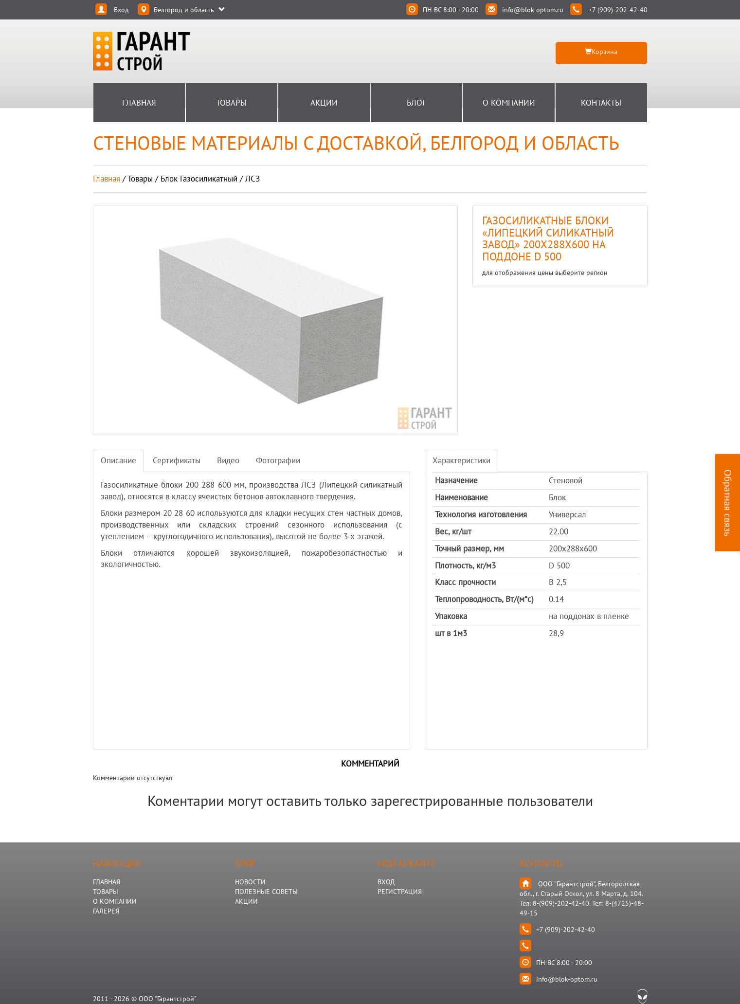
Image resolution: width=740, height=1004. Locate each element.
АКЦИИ (246, 901)
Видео (228, 460)
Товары (231, 102)
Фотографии (278, 460)
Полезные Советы (266, 891)
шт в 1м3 (451, 633)
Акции (324, 102)
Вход (386, 881)
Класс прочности (465, 582)
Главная (139, 102)
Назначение (456, 480)
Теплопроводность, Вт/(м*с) (484, 599)
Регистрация (400, 891)
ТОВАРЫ (105, 891)
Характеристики (461, 460)
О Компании (509, 102)
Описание (118, 460)
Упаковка (451, 616)
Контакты (601, 102)
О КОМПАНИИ (115, 901)
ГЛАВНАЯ (106, 881)
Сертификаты (176, 460)
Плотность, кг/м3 (465, 565)
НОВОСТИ (250, 881)
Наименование (461, 497)
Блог (416, 102)
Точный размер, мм (469, 548)
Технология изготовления (481, 514)
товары (140, 178)
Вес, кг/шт (453, 531)
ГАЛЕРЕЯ (106, 911)
